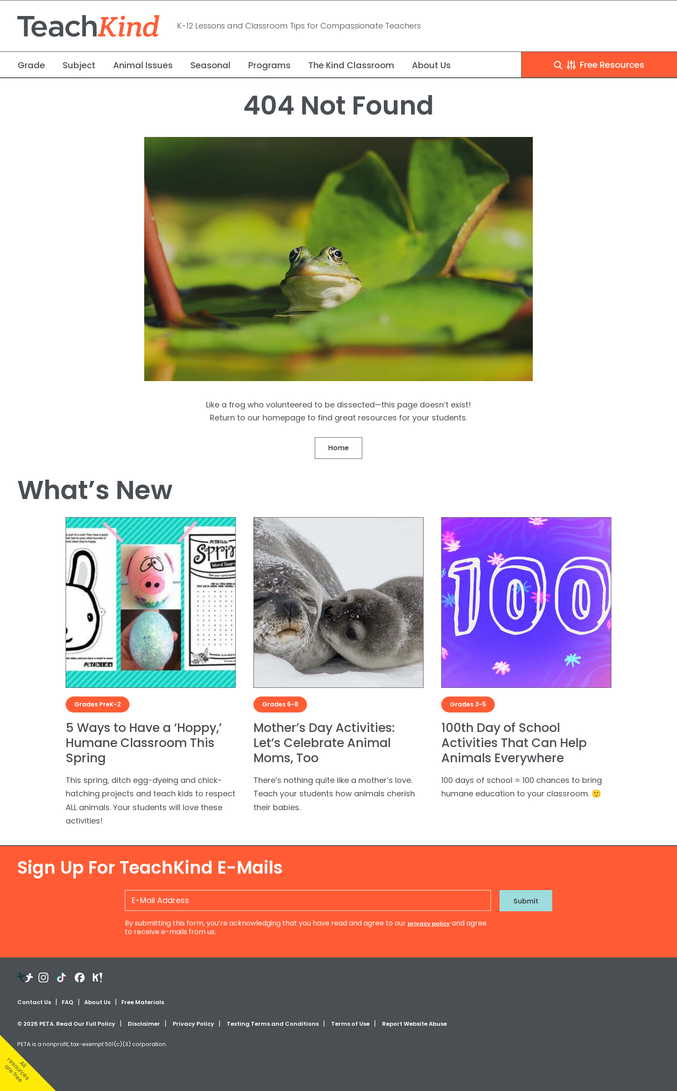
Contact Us (34, 1002)
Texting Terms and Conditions (273, 1024)
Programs (269, 65)
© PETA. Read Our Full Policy (66, 1024)
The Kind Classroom (351, 65)
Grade (31, 65)
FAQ (67, 1002)
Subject (79, 65)
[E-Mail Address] (308, 900)
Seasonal (210, 65)
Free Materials (142, 1002)
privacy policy (429, 923)
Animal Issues (143, 65)
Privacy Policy (193, 1024)
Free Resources (599, 65)
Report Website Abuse (414, 1024)
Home (338, 448)
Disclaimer (144, 1024)
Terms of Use (350, 1024)
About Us (431, 65)
